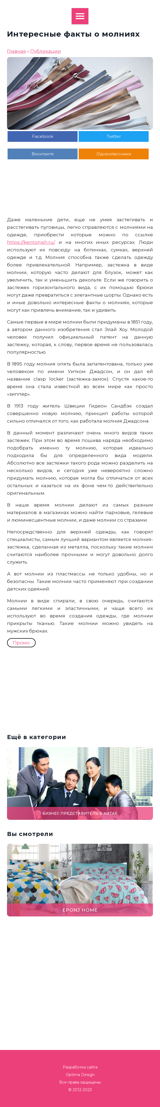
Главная (16, 51)
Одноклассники (113, 153)
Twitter (114, 136)
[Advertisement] (80, 202)
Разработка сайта (80, 1067)
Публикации (45, 51)
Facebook (42, 136)
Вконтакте (43, 153)
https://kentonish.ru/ (31, 242)
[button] (153, 554)
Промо (21, 642)
